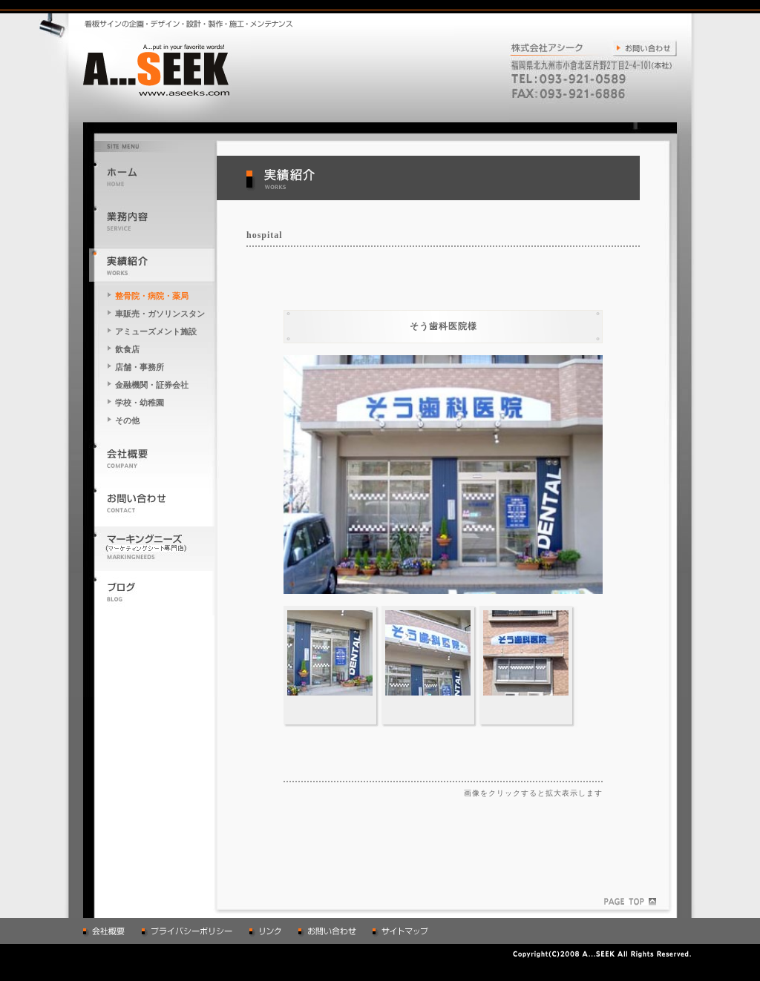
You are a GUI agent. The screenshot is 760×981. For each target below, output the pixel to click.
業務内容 (151, 220)
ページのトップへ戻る (630, 901)
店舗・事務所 (139, 367)
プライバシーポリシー (188, 931)
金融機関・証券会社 (152, 384)
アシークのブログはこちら (151, 591)
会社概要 (151, 457)
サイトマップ (402, 931)
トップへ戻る (151, 176)
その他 (127, 420)
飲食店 (127, 349)
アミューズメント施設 (156, 331)
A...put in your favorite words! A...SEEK (167, 69)
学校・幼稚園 (139, 402)
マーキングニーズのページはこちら (151, 546)
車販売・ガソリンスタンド (160, 315)
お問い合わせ (642, 46)
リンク (266, 931)
